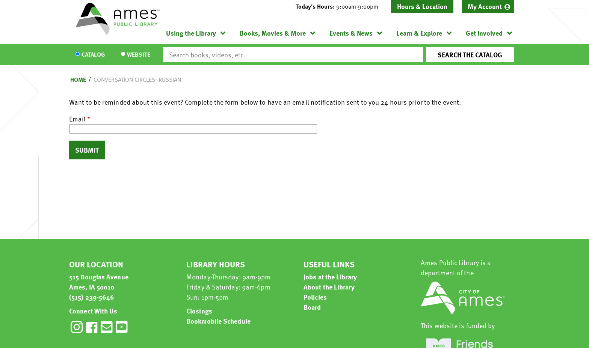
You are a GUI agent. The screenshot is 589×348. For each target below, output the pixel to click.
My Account (485, 6)
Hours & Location (422, 6)
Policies (315, 297)
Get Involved (484, 33)
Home (78, 79)
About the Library (329, 287)
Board (312, 307)
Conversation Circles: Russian (137, 79)
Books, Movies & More (273, 33)
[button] (340, 6)
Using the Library (191, 33)
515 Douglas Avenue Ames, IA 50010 (98, 282)
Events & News (351, 33)
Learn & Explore (419, 33)
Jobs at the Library (330, 277)
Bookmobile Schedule (218, 321)
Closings (199, 311)
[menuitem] (488, 6)
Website (138, 54)
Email (77, 119)
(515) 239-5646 (91, 297)
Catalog (93, 54)
